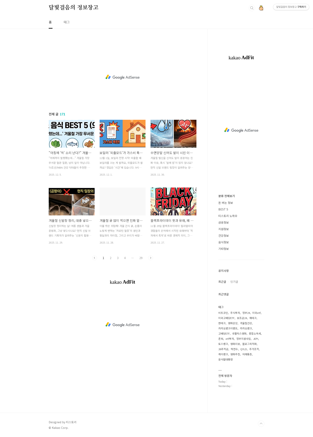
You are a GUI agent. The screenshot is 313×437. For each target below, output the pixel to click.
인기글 (234, 282)
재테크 (253, 318)
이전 (94, 257)
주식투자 (235, 313)
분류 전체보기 (226, 196)
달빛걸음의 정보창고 (73, 8)
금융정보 (223, 222)
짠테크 (222, 323)
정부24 (246, 313)
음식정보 (223, 242)
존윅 (220, 339)
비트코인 (223, 313)
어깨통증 (247, 354)
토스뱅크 (223, 344)
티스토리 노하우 (227, 216)
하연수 (234, 349)
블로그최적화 (249, 344)
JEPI (255, 339)
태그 (67, 22)
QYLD (243, 349)
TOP (261, 423)
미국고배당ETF (226, 318)
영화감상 (233, 323)
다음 (150, 257)
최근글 (222, 282)
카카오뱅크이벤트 (228, 328)
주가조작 (254, 349)
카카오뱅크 (246, 328)
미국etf (256, 313)
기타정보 (223, 249)
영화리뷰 (235, 344)
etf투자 (230, 339)
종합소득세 (255, 333)
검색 (252, 8)
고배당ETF (224, 333)
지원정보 (223, 229)
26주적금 (223, 349)
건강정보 (223, 236)
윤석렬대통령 (225, 359)
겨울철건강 (246, 323)
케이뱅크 (223, 354)
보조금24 (242, 318)
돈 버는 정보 (225, 203)
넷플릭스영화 (239, 333)
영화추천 (235, 354)
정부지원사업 (243, 339)
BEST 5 (223, 209)
